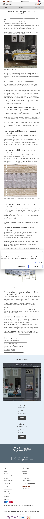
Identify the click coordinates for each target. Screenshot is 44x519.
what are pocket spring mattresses (16, 76)
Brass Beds (6, 491)
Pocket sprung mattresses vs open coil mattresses (15, 342)
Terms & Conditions (8, 480)
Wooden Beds (7, 494)
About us (25, 471)
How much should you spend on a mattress (14, 352)
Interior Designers (27, 480)
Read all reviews (27, 487)
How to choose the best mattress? (11, 340)
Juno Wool (9, 161)
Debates (23, 15)
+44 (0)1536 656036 (22, 432)
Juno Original (9, 144)
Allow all (36, 266)
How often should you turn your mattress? (13, 346)
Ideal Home (6, 309)
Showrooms (25, 473)
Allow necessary (21, 266)
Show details (37, 262)
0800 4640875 (25, 450)
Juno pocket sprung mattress (10, 287)
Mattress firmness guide (9, 350)
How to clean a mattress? (9, 349)
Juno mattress (13, 69)
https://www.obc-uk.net (24, 334)
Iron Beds (6, 486)
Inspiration (6, 473)
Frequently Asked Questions (10, 475)
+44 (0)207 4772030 (22, 413)
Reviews (5, 471)
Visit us (22, 418)
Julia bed (6, 69)
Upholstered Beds (8, 489)
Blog (23, 475)
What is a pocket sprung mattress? (11, 343)
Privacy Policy (7, 478)
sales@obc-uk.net (25, 460)
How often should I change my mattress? (13, 347)
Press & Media (26, 478)
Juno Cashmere (7, 220)
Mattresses (6, 496)
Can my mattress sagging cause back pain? (13, 345)
